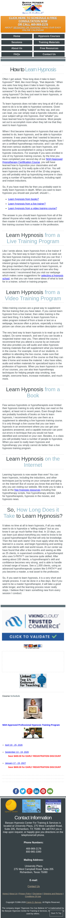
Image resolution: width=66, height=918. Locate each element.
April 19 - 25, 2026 (14, 745)
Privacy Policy (25, 893)
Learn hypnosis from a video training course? (32, 208)
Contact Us (49, 54)
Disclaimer (37, 893)
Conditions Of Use (33, 896)
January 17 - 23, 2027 (15, 763)
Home (16, 36)
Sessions (16, 42)
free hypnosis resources (27, 490)
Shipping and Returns (52, 893)
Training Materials (49, 42)
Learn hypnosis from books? (23, 199)
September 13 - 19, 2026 (17, 752)
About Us (16, 48)
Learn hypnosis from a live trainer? (27, 203)
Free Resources (49, 48)
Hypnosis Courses (49, 36)
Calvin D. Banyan (33, 902)
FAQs (17, 54)
